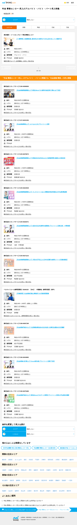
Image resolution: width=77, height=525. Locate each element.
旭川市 (36, 491)
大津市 (55, 470)
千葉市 (37, 459)
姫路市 (36, 470)
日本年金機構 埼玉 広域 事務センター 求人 (16, 448)
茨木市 (42, 470)
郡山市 (42, 491)
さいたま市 (18, 459)
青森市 (48, 491)
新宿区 (10, 459)
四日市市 (44, 480)
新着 (24, 27)
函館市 (55, 491)
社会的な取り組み (37, 517)
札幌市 (4, 491)
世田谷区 (50, 459)
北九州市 (62, 491)
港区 (25, 459)
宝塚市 (48, 470)
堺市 (30, 470)
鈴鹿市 (51, 480)
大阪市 (4, 470)
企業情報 (23, 517)
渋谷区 (31, 459)
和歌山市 (24, 470)
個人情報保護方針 (60, 517)
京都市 (10, 470)
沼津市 (31, 480)
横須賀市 (64, 459)
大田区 (57, 459)
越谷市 (72, 459)
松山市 (23, 491)
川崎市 (43, 459)
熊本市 (69, 491)
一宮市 (70, 480)
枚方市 (61, 470)
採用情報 (45, 517)
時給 (38, 27)
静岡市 (18, 480)
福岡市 (17, 491)
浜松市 (12, 480)
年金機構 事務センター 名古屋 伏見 (44, 448)
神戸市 (17, 470)
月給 (67, 27)
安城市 (64, 480)
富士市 (24, 480)
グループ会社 (51, 517)
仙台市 (10, 491)
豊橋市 (57, 480)
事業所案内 (29, 517)
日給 (53, 27)
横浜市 (4, 459)
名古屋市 (5, 480)
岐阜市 (37, 480)
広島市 (29, 491)
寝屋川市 (68, 470)
